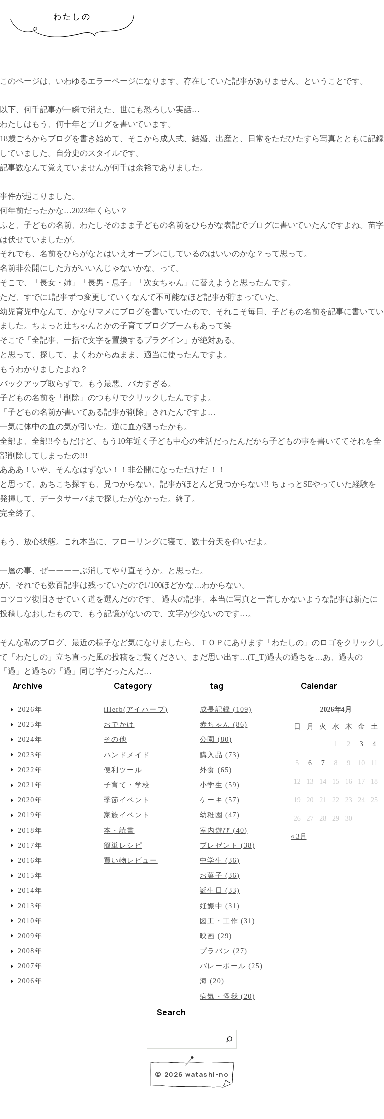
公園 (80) (216, 740)
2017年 (30, 846)
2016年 (30, 860)
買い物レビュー (131, 860)
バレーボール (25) (231, 966)
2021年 (30, 785)
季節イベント (127, 800)
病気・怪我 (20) (228, 996)
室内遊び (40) (224, 830)
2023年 (30, 755)
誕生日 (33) (220, 890)
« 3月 (299, 836)
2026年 (30, 710)
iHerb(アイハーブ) (136, 710)
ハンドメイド (127, 755)
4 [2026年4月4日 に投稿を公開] (374, 744)
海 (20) (212, 981)
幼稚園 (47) (220, 815)
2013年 (30, 906)
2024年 (30, 740)
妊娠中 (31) (220, 906)
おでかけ (119, 724)
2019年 (30, 815)
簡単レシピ (123, 846)
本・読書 (119, 830)
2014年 (30, 890)
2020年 (30, 800)
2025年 (30, 724)
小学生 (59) (220, 785)
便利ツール (123, 770)
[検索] (229, 1040)
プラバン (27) (224, 951)
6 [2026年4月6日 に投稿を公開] (310, 763)
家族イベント (127, 815)
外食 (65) (216, 770)
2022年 (30, 770)
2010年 (30, 921)
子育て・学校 (127, 785)
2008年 (30, 951)
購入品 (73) (220, 755)
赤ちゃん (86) (224, 724)
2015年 (30, 876)
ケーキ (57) (220, 800)
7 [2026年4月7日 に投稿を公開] (323, 763)
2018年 (30, 830)
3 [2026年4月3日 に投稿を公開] (362, 744)
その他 (115, 740)
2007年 (30, 966)
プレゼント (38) (228, 846)
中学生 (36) (220, 860)
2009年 (30, 936)
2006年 (30, 981)
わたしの (73, 16)
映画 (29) (216, 936)
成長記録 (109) (226, 710)
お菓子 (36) (220, 876)
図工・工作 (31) (228, 921)
